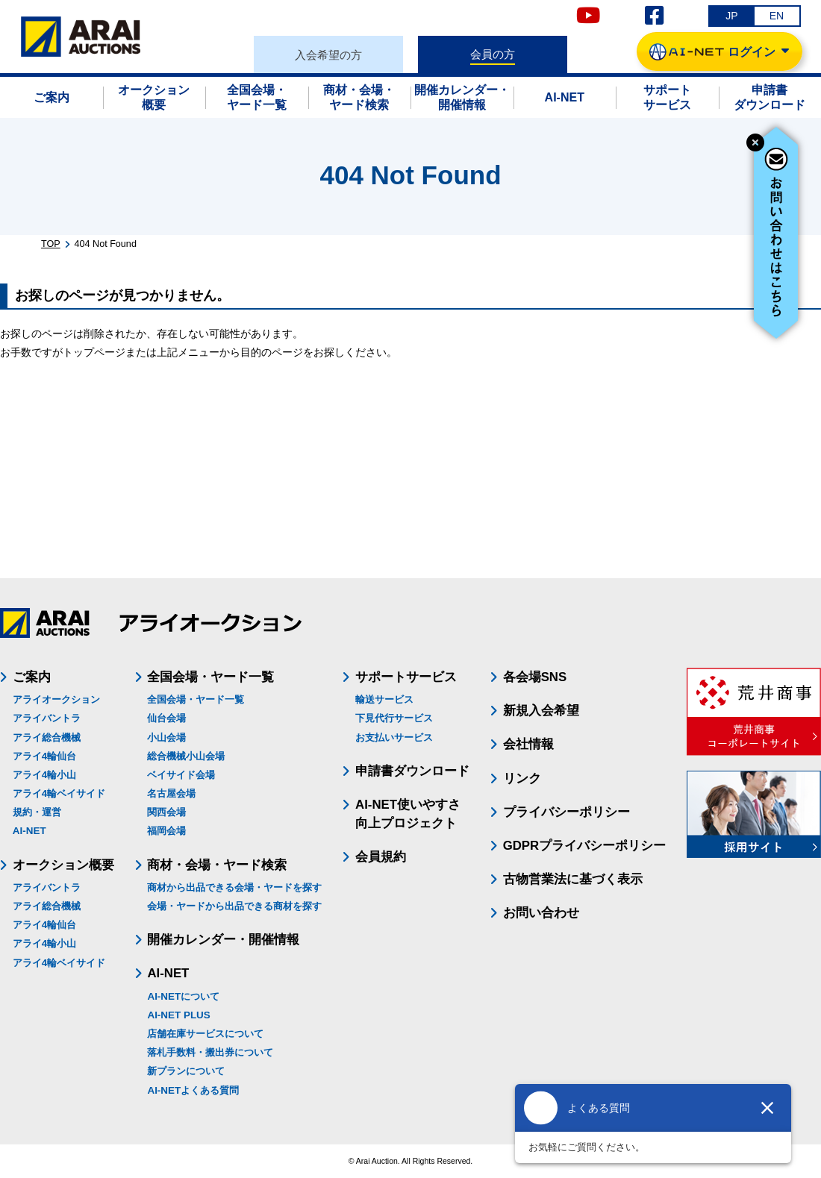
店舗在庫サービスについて (205, 1033)
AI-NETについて (183, 996)
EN (777, 16)
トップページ (94, 352)
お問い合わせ (541, 913)
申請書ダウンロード (412, 771)
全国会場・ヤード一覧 (195, 699)
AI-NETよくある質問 (193, 1090)
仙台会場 (166, 718)
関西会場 (166, 812)
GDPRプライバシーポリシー (584, 846)
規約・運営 (37, 812)
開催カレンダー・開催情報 (223, 940)
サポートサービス (406, 677)
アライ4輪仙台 (44, 756)
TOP (50, 244)
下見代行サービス (394, 718)
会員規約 (380, 857)
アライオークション (56, 699)
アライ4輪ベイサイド (59, 793)
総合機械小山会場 (186, 756)
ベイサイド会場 (181, 774)
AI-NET (29, 830)
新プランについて (186, 1071)
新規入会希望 (541, 711)
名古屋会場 (171, 793)
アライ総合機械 (47, 737)
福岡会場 (166, 830)
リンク (522, 778)
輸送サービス (384, 699)
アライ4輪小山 (44, 774)
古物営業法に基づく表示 (573, 879)
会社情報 (528, 744)
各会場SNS (535, 677)
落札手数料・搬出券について (210, 1052)
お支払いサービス (394, 737)
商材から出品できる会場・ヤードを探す (234, 887)
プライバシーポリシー (566, 812)
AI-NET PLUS (178, 1015)
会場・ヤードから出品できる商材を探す (234, 906)
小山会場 (166, 737)
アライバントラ (47, 718)
